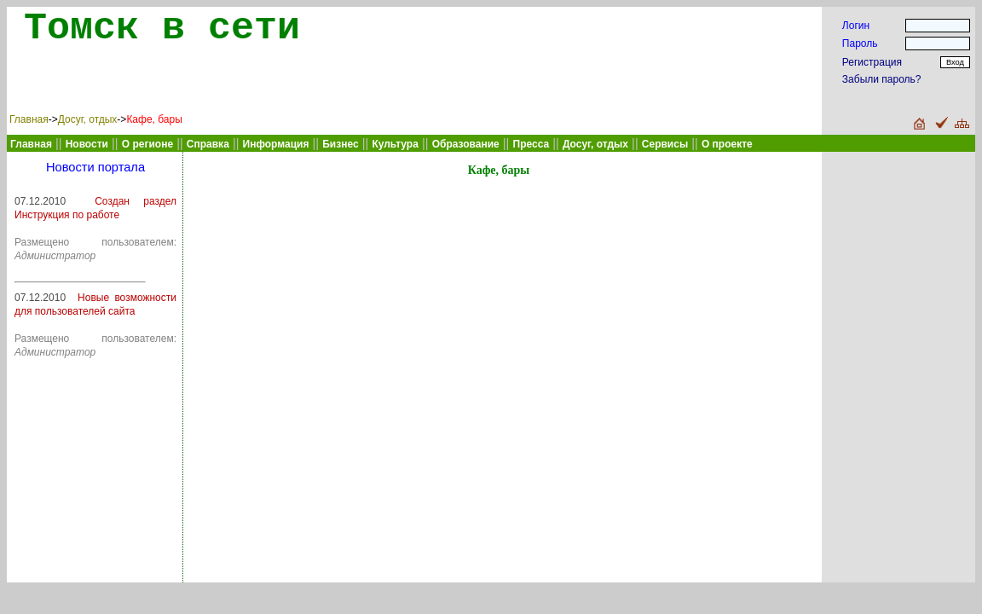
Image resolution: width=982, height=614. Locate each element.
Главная (29, 119)
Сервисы (665, 144)
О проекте (727, 144)
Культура (395, 144)
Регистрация (872, 62)
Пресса (531, 144)
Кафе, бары (154, 119)
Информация (276, 144)
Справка (208, 144)
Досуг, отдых (88, 119)
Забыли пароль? (881, 79)
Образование (466, 144)
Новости (87, 144)
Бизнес (340, 144)
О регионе (147, 144)
